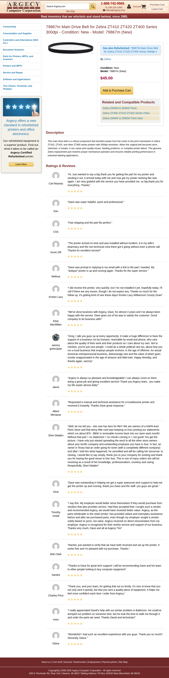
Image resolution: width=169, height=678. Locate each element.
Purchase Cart (157, 4)
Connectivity (9, 26)
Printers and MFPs (12, 66)
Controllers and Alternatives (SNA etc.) (20, 41)
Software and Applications (16, 79)
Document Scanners (13, 49)
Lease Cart (157, 9)
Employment (94, 662)
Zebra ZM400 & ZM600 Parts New (123, 118)
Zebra (107, 59)
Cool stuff (57, 662)
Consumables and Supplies (17, 33)
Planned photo (109, 662)
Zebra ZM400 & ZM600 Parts (120, 108)
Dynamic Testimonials (75, 662)
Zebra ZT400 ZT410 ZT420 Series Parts (126, 113)
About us (45, 662)
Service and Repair (13, 72)
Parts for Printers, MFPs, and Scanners (18, 58)
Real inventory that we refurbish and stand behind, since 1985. (84, 16)
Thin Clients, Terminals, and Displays (17, 87)
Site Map (70, 11)
